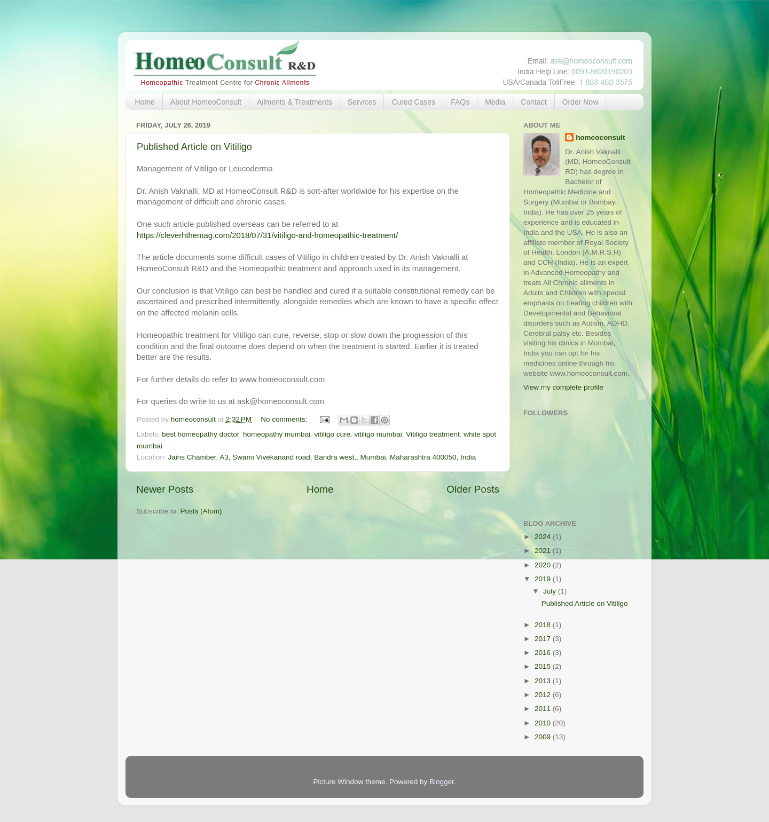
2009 (544, 737)
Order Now (580, 102)
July (550, 591)
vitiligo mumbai (378, 434)
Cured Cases (413, 102)
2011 (544, 709)
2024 (544, 537)
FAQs (460, 102)
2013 (544, 681)
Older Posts (472, 489)
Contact (533, 102)
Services (362, 102)
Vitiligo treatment (432, 434)
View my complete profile (563, 387)
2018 (544, 625)
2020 (544, 565)
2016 (544, 653)
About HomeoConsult (205, 102)
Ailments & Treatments (294, 102)
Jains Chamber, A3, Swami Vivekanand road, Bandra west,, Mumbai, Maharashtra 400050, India (322, 457)
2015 (544, 666)
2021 (544, 551)
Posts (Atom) (201, 511)
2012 (544, 695)
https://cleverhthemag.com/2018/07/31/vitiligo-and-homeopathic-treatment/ (267, 235)
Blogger (441, 782)
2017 (544, 639)
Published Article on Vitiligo (194, 146)
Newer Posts (164, 489)
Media (495, 102)
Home (145, 102)
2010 (544, 723)
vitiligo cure (333, 434)
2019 (544, 579)
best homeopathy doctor (200, 434)
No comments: (285, 419)
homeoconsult (600, 137)
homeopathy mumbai (276, 434)
